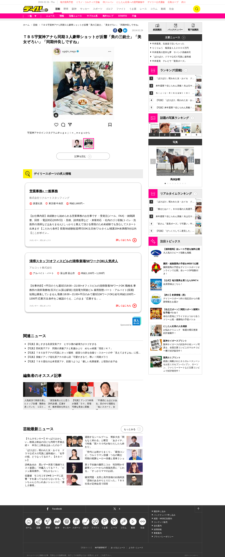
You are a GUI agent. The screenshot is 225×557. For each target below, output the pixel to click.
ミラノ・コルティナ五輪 (88, 2)
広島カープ (173, 2)
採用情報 (158, 529)
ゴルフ (109, 9)
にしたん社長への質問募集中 (130, 2)
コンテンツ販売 (161, 522)
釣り (184, 2)
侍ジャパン (108, 2)
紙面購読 (157, 29)
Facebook (57, 509)
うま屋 (132, 9)
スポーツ (97, 9)
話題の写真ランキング (174, 117)
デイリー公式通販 (156, 2)
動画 (163, 9)
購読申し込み (160, 511)
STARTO (122, 16)
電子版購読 (193, 29)
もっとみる (130, 429)
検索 (196, 9)
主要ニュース (172, 37)
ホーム (26, 25)
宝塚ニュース (75, 16)
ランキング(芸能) (171, 70)
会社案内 (158, 526)
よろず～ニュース (136, 548)
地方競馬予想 (66, 2)
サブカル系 (92, 16)
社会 (171, 9)
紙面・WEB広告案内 (163, 518)
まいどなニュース (118, 548)
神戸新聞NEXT (101, 548)
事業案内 (158, 533)
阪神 (74, 9)
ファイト (121, 9)
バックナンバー (175, 29)
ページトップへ (198, 508)
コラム (153, 9)
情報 (62, 16)
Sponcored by (130, 321)
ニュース (50, 16)
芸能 (57, 9)
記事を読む (80, 156)
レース (143, 9)
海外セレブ (108, 16)
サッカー (84, 9)
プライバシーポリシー (163, 537)
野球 (66, 9)
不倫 (134, 16)
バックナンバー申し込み (164, 515)
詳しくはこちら (126, 240)
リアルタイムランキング (176, 193)
